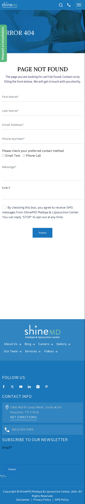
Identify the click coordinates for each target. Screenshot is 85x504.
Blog (28, 344)
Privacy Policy (42, 500)
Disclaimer (23, 500)
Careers (43, 344)
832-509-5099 (68, 5)
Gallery (61, 344)
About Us (10, 344)
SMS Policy (62, 500)
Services (31, 351)
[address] (42, 283)
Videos (49, 351)
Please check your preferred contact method (33, 151)
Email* (7, 448)
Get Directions (23, 417)
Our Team (11, 351)
